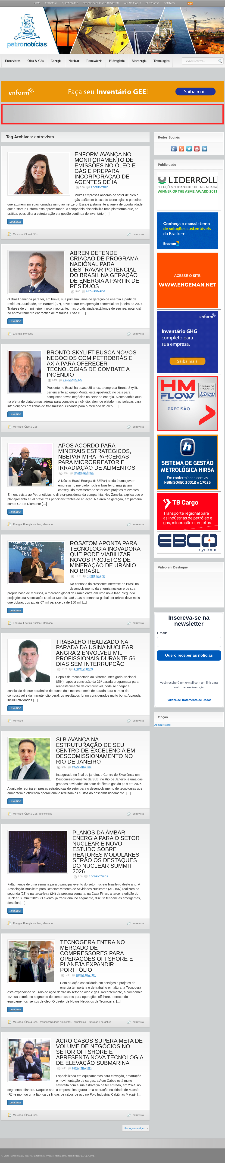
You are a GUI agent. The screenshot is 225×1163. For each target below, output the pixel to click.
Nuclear (74, 61)
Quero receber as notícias (189, 655)
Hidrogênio (117, 61)
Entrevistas (12, 61)
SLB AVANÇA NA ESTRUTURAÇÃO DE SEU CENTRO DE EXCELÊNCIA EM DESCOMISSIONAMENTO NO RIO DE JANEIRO (95, 750)
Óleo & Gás (35, 61)
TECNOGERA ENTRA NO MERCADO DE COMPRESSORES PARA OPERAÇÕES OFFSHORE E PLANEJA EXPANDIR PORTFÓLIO (96, 956)
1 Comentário (99, 187)
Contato (169, 3)
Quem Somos (70, 3)
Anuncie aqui (132, 3)
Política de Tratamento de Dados (188, 700)
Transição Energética (99, 1022)
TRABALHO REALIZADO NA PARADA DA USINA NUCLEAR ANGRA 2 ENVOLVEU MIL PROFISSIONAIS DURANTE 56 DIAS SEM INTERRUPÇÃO (95, 653)
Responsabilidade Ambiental (101, 3)
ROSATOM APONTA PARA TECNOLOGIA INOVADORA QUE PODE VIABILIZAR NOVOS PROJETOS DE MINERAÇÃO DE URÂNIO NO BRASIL (105, 557)
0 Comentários (95, 291)
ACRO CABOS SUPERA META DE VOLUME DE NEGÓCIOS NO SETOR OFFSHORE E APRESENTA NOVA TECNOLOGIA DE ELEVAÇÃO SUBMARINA (99, 1052)
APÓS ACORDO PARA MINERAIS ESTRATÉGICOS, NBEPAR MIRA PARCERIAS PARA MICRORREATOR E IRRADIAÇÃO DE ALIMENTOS (96, 456)
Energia (55, 61)
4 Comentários (83, 669)
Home (37, 3)
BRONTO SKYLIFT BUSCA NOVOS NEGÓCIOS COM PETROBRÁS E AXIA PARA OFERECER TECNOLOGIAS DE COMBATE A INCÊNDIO (91, 363)
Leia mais (15, 221)
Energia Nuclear (32, 524)
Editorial (51, 3)
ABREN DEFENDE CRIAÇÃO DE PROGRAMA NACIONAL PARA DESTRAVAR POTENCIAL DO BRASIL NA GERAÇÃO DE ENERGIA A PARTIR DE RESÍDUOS (104, 269)
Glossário (152, 3)
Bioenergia (139, 61)
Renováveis (94, 61)
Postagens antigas (134, 1128)
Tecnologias (161, 61)
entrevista (138, 234)
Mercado (18, 234)
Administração (162, 724)
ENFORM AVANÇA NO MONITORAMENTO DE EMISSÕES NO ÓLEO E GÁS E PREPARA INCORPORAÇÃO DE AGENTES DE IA (105, 168)
